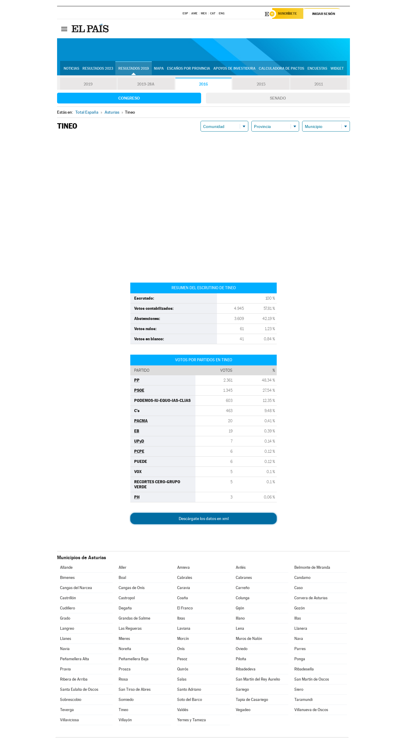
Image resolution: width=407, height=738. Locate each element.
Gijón (240, 609)
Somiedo (126, 700)
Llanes (65, 639)
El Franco (185, 609)
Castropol (127, 599)
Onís (181, 649)
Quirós (182, 670)
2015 (261, 85)
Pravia (65, 670)
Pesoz (182, 660)
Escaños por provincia (188, 69)
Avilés (241, 568)
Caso (298, 588)
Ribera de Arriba (74, 680)
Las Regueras (130, 629)
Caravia (183, 588)
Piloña (241, 660)
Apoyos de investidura (234, 69)
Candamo (302, 578)
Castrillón (68, 599)
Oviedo (241, 649)
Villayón (125, 721)
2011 (318, 85)
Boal (122, 578)
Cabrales (184, 578)
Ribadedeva (245, 670)
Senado (278, 99)
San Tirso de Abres (135, 690)
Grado (65, 619)
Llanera (300, 629)
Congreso (129, 99)
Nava (298, 639)
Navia (65, 649)
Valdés (182, 710)
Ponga (299, 660)
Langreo (67, 629)
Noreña (125, 649)
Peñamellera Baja (134, 660)
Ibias (181, 619)
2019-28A (146, 85)
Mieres (124, 639)
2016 (203, 85)
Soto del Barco (189, 700)
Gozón (299, 609)
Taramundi (303, 700)
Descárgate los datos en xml (204, 519)
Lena (240, 629)
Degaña (125, 609)
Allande (66, 568)
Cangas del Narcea (76, 588)
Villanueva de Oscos (311, 710)
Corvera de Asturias (311, 599)
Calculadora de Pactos (281, 69)
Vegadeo (243, 710)
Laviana (183, 629)
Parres (300, 649)
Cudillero (67, 609)
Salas (181, 680)
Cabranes (244, 578)
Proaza (125, 670)
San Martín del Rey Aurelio (258, 680)
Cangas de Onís (132, 588)
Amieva (183, 568)
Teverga (67, 710)
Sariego (242, 690)
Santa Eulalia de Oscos (79, 690)
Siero (298, 690)
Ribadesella (304, 670)
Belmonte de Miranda (312, 568)
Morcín (183, 639)
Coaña (182, 599)
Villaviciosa (69, 721)
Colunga (243, 599)
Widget (337, 69)
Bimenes (67, 578)
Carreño (243, 588)
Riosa (123, 680)
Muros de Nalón (249, 639)
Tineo (123, 710)
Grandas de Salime (134, 619)
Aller (122, 568)
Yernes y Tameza (191, 721)
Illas (297, 619)
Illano (240, 619)
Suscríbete (289, 14)
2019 (88, 85)
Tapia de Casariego (252, 700)
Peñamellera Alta (74, 660)
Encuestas (317, 69)
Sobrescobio (70, 700)
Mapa (159, 69)
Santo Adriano (189, 690)
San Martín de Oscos (311, 680)
